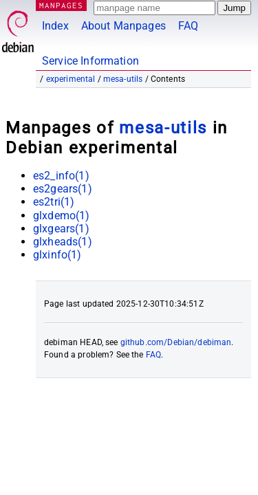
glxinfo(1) (57, 254)
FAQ (188, 25)
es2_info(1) (61, 175)
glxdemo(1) (61, 215)
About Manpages (123, 25)
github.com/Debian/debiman (176, 342)
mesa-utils (123, 79)
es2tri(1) (53, 201)
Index (55, 25)
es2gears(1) (62, 188)
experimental (71, 79)
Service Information (90, 60)
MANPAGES (61, 5)
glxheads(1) (62, 241)
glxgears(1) (61, 228)
